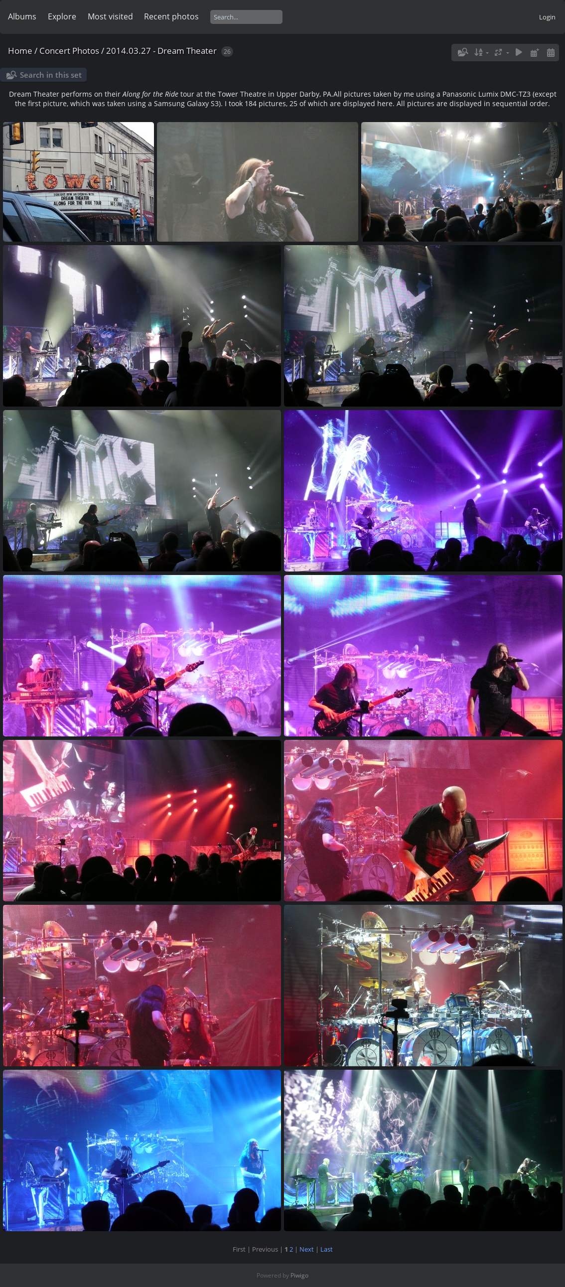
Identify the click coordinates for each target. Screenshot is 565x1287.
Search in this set (51, 75)
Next (306, 1249)
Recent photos (171, 16)
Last (326, 1249)
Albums (22, 16)
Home (20, 50)
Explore (62, 16)
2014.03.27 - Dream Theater (161, 50)
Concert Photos (69, 50)
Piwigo (299, 1275)
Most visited (110, 16)
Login (547, 16)
